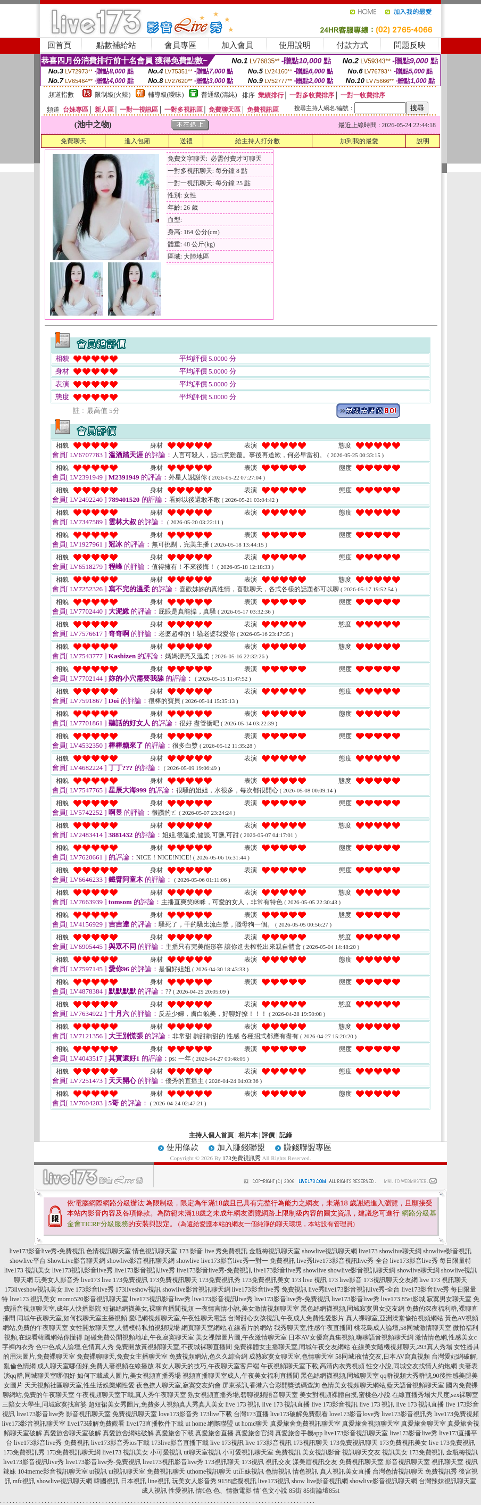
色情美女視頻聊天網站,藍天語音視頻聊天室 (382, 1385)
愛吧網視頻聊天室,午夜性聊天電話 (177, 1318)
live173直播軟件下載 (155, 1423)
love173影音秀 (178, 1414)
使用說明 (295, 45)
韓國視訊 (106, 1481)
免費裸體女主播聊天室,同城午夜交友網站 (292, 1347)
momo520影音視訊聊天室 (92, 1299)
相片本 (248, 1135)
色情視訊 (278, 1471)
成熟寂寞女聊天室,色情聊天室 (291, 1356)
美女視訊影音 (321, 1452)
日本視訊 (133, 1481)
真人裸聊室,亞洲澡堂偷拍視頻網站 (394, 1318)
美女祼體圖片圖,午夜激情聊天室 (241, 1337)
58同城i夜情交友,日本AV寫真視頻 (382, 1356)
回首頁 (59, 45)
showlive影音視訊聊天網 (141, 1260)
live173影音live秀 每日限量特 (430, 1260)
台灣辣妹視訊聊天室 (447, 1481)
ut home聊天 (252, 1423)
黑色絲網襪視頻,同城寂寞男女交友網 (352, 1308)
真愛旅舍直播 (214, 1433)
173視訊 (253, 1462)
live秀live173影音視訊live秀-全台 (342, 1260)
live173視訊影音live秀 (82, 1270)
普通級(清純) (219, 94)
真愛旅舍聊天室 (423, 1423)
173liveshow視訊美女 (33, 1289)
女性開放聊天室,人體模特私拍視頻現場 (125, 1328)
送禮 (186, 141)
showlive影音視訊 (447, 1251)
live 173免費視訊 (125, 1280)
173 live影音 (345, 1280)
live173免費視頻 (456, 1414)
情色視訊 (305, 1471)
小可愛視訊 (166, 1452)
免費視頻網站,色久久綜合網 (208, 1356)
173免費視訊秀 (241, 1158)
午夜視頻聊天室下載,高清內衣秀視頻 (312, 1366)
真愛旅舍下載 (174, 1433)
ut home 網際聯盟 (210, 1423)
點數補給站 (116, 45)
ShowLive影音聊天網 (76, 1260)
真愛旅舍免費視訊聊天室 (305, 1423)
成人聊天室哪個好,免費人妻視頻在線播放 (95, 1366)
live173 (368, 1251)
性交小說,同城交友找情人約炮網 (411, 1366)
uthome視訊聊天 (209, 1471)
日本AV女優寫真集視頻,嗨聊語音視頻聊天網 (350, 1337)
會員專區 (180, 45)
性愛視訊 (181, 1490)
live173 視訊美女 (27, 1270)
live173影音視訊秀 (407, 1414)
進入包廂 (137, 141)
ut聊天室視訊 (202, 1452)
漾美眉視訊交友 (315, 1462)
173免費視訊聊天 (173, 1280)
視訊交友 (278, 1462)
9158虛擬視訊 (237, 1481)
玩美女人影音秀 (57, 1280)
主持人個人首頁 (211, 1135)
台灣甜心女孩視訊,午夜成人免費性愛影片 (286, 1318)
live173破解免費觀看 (299, 1414)
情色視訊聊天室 (154, 1251)
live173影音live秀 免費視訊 (269, 1289)
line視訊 (159, 1481)
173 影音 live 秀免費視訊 (213, 1251)
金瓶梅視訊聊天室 (274, 1251)
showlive (187, 1260)
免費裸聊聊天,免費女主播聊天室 (122, 1356)
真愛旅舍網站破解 (128, 1433)
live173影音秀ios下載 (120, 1442)
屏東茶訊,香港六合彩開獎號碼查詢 (271, 1385)
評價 (268, 1135)
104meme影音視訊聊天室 (52, 1471)
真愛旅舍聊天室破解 (72, 1433)
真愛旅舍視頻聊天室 (371, 1423)
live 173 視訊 (243, 1404)
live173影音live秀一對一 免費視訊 (248, 1260)
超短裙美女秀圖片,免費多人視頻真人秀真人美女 (156, 1404)
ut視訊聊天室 (127, 1471)
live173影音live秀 (278, 1270)
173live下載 (216, 1414)
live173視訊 (274, 1481)
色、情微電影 (232, 1490)
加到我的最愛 (359, 141)
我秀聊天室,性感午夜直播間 (313, 1328)
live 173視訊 (227, 1442)
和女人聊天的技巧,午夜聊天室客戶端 (207, 1366)
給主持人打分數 (257, 141)
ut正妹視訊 (248, 1471)
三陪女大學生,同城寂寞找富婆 (44, 1404)
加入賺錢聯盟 (241, 1147)
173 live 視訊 (309, 1280)
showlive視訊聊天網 (329, 1251)
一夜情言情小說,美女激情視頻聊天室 (247, 1308)
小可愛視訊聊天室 (247, 1452)
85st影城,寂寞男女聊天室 (436, 1299)
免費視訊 (288, 1452)
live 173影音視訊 (335, 1404)
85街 (295, 1490)
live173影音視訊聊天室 (34, 1423)
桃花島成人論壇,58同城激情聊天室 (402, 1328)
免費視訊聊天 (166, 1471)
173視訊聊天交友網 (390, 1280)
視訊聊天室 (447, 1462)
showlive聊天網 (400, 1251)
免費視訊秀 (441, 1471)
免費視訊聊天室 (361, 1462)
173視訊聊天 (310, 1442)
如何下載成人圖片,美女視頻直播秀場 (129, 1375)
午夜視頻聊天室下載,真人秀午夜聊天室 (131, 1395)
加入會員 (237, 45)
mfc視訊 (24, 1481)
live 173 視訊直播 (286, 1404)
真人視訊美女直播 (345, 1471)
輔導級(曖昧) (166, 94)
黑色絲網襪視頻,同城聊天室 (340, 1375)
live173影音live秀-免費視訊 (47, 1251)
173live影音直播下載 (180, 1442)
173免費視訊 (426, 1452)
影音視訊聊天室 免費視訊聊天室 (111, 1414)
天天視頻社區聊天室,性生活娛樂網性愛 (79, 1385)
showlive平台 (27, 1260)
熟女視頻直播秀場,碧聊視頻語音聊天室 (243, 1395)
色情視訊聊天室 (108, 1251)
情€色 (204, 1490)
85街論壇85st (321, 1490)
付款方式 (352, 45)
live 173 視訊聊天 (443, 1280)
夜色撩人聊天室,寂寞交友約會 (178, 1385)
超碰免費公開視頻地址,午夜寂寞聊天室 (139, 1337)
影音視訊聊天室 (407, 1462)
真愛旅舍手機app (298, 1433)
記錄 (285, 1135)
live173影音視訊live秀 (144, 1270)
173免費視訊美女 (266, 1280)
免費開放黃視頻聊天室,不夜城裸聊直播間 (173, 1347)
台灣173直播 (251, 1414)
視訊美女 (395, 1452)
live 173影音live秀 (89, 1289)
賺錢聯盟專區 (307, 1147)
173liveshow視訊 (138, 1289)
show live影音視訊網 (320, 1481)
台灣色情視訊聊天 (398, 1471)
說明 (423, 141)
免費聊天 (73, 141)
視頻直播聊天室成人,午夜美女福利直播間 (241, 1375)
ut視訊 (98, 1471)
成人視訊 (154, 1490)
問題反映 (410, 45)
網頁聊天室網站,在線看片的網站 (226, 1328)
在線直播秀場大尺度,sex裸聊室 (435, 1395)
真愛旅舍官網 (254, 1433)
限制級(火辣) (113, 94)
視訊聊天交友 (361, 1452)
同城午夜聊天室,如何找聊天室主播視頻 (72, 1318)
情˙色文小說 (270, 1490)
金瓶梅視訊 (462, 1452)
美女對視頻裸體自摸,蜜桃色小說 (345, 1395)
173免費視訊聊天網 (73, 1452)
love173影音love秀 (354, 1414)
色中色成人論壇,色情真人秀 (75, 1347)
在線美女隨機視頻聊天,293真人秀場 (402, 1347)
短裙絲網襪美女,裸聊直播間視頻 (148, 1308)
